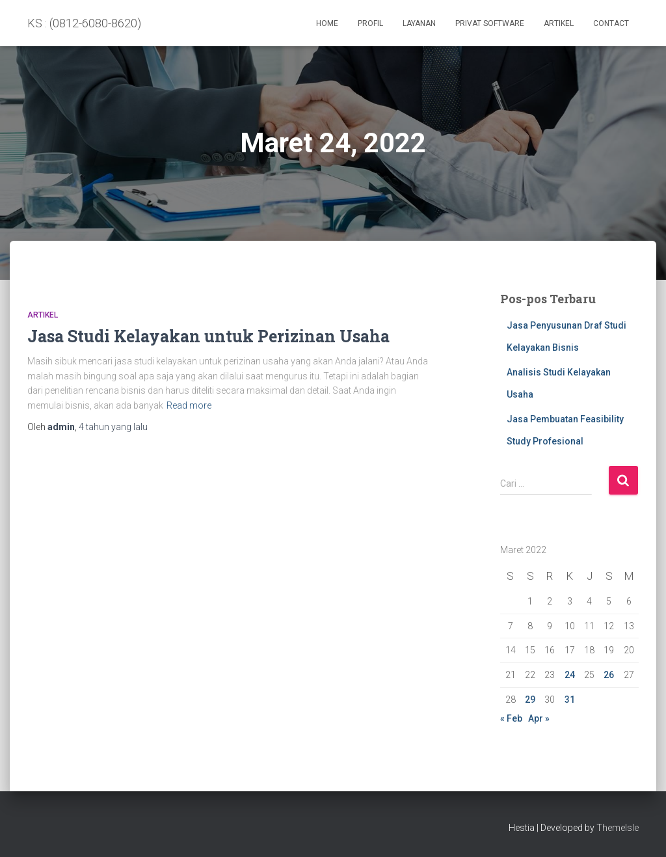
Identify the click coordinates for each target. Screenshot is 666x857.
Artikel (559, 23)
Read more (188, 405)
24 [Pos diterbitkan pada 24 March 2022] (570, 675)
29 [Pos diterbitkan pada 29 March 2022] (530, 699)
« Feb (511, 718)
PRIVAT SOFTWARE (489, 23)
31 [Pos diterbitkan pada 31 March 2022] (570, 699)
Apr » (539, 718)
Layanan (419, 23)
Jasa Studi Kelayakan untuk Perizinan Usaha (208, 336)
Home (327, 23)
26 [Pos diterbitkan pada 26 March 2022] (609, 675)
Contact (611, 23)
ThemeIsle (617, 828)
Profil (370, 23)
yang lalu (113, 427)
